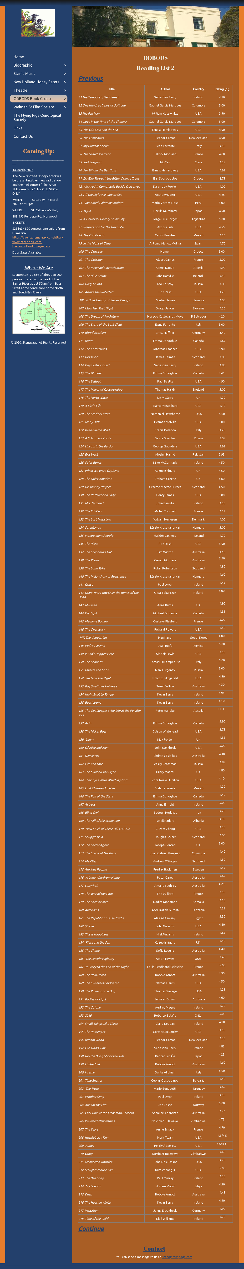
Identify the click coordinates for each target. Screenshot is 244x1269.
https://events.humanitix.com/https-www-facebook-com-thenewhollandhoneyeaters (37, 242)
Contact (154, 1248)
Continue (91, 1228)
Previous (90, 78)
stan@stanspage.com (177, 1256)
